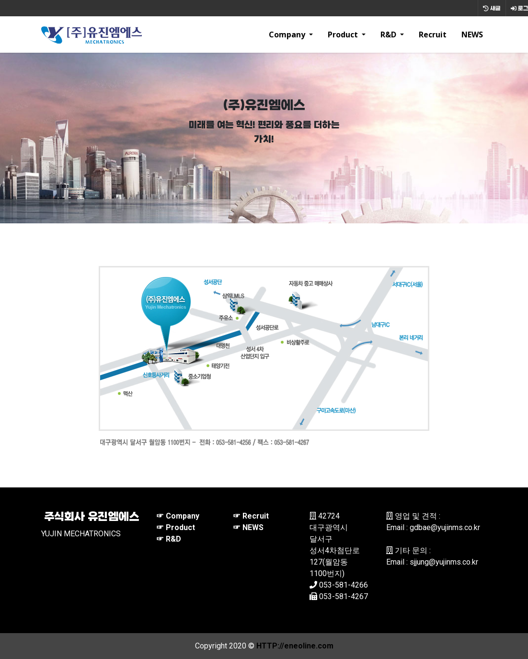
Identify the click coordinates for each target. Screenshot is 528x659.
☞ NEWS (248, 527)
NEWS (472, 34)
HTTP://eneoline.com (294, 645)
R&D (389, 34)
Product (344, 34)
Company (288, 34)
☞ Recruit (251, 515)
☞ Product (175, 527)
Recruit (433, 34)
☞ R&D (168, 538)
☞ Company (177, 515)
